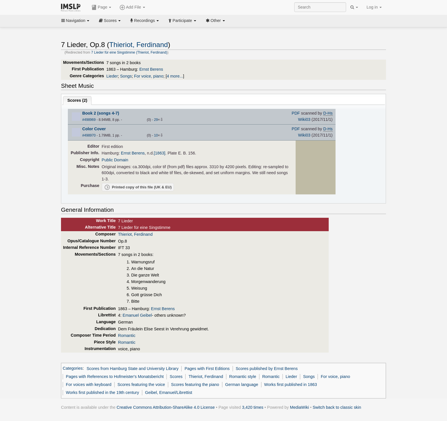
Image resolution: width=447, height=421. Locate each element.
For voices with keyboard (88, 384)
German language (241, 384)
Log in (374, 7)
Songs (126, 76)
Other (215, 20)
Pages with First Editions (206, 368)
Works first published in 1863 (290, 384)
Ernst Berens (151, 69)
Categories (73, 368)
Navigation (75, 20)
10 (156, 135)
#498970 (89, 135)
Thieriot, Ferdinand (138, 44)
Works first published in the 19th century (102, 392)
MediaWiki (299, 407)
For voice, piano (148, 76)
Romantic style (242, 376)
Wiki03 (304, 119)
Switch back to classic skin (337, 407)
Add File (132, 7)
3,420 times (252, 407)
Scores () (77, 100)
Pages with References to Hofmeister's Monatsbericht (115, 376)
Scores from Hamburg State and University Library (133, 368)
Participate (182, 20)
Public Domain (115, 160)
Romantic (126, 335)
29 (156, 120)
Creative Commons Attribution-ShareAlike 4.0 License (166, 407)
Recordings (144, 20)
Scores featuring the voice (141, 384)
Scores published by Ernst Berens (267, 368)
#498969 (89, 120)
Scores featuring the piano (195, 384)
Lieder (112, 76)
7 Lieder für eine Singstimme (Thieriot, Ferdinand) (129, 52)
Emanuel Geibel (137, 315)
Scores (110, 20)
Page (101, 7)
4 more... (175, 76)
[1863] (159, 153)
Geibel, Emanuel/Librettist (168, 392)
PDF (296, 113)
